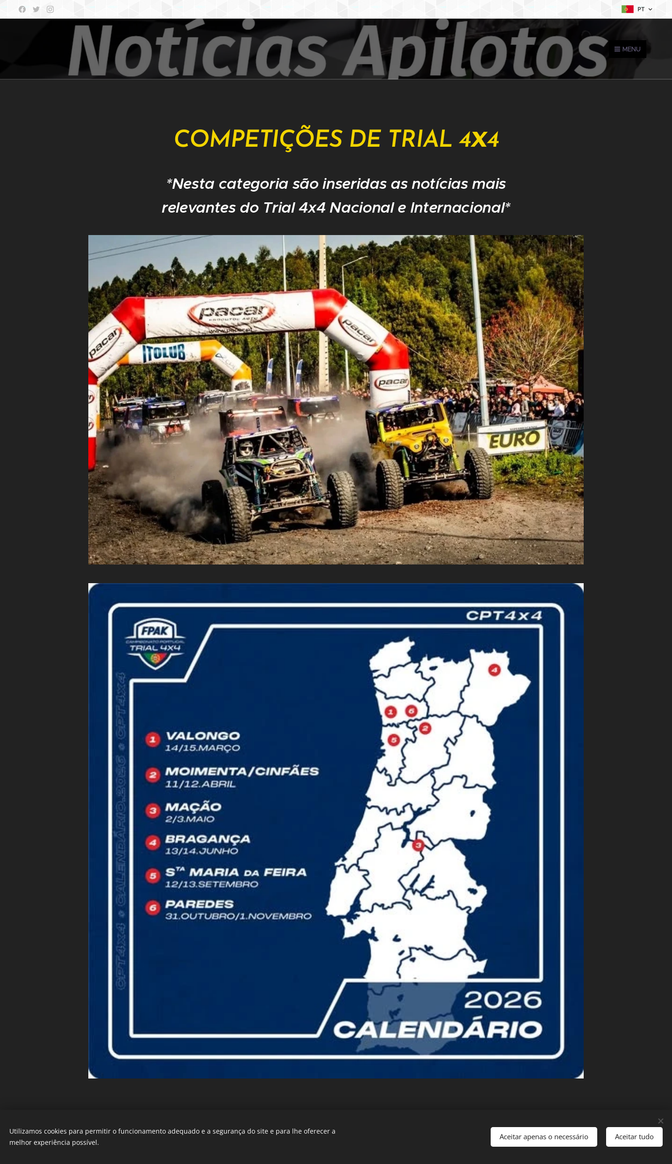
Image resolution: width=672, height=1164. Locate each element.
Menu (628, 49)
